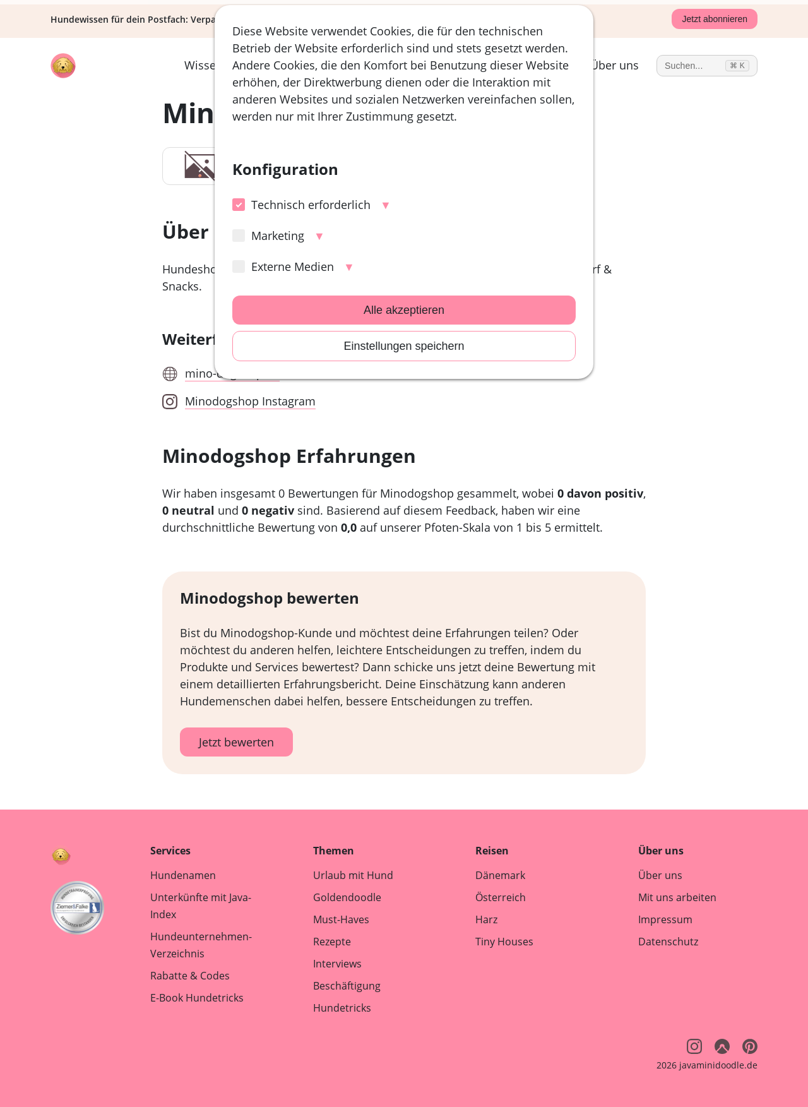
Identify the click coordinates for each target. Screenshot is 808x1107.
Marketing (268, 235)
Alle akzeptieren (404, 310)
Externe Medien (283, 266)
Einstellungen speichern (403, 346)
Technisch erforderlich (301, 204)
